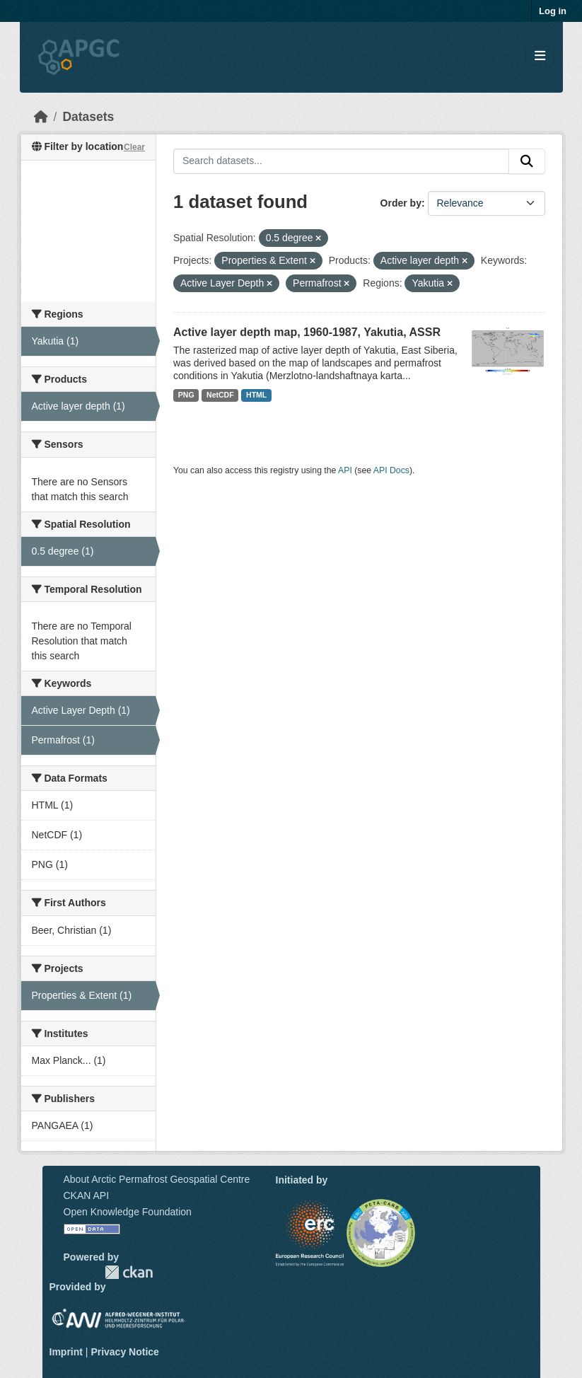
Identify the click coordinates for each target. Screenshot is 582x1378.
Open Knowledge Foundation (128, 1211)
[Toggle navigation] (539, 56)
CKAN (129, 1272)
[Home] (41, 117)
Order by (400, 203)
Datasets (88, 117)
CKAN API (87, 1195)
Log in (552, 11)
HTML (256, 394)
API (345, 470)
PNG (186, 394)
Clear (134, 147)
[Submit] (526, 161)
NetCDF (220, 394)
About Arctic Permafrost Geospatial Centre (157, 1179)
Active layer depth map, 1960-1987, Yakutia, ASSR (307, 332)
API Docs (391, 470)
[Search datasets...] (341, 161)
